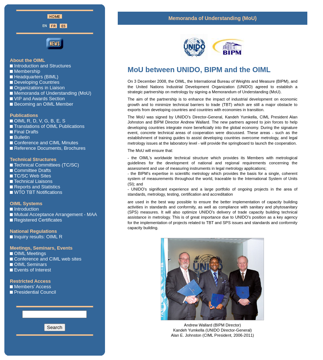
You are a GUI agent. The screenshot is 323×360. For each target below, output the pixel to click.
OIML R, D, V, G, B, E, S (40, 121)
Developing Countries (36, 82)
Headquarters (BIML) (36, 76)
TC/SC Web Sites (32, 176)
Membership (27, 71)
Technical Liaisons (33, 181)
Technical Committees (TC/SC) (46, 165)
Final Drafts (26, 131)
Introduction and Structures (42, 66)
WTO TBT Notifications (38, 192)
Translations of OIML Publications (49, 126)
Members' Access (32, 286)
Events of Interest (32, 270)
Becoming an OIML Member (43, 104)
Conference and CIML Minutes (46, 142)
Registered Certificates (38, 220)
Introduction (26, 209)
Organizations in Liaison (39, 87)
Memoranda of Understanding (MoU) (53, 93)
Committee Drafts (32, 170)
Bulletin (22, 137)
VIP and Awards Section (39, 98)
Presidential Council (35, 292)
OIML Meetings (30, 253)
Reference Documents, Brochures (50, 148)
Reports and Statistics (37, 186)
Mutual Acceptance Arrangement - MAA (55, 214)
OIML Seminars (30, 264)
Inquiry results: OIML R (38, 236)
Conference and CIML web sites (48, 259)
